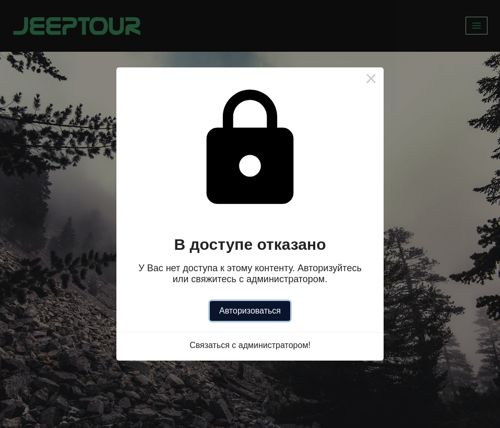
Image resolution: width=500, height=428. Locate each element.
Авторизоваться (250, 310)
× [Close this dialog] (371, 79)
